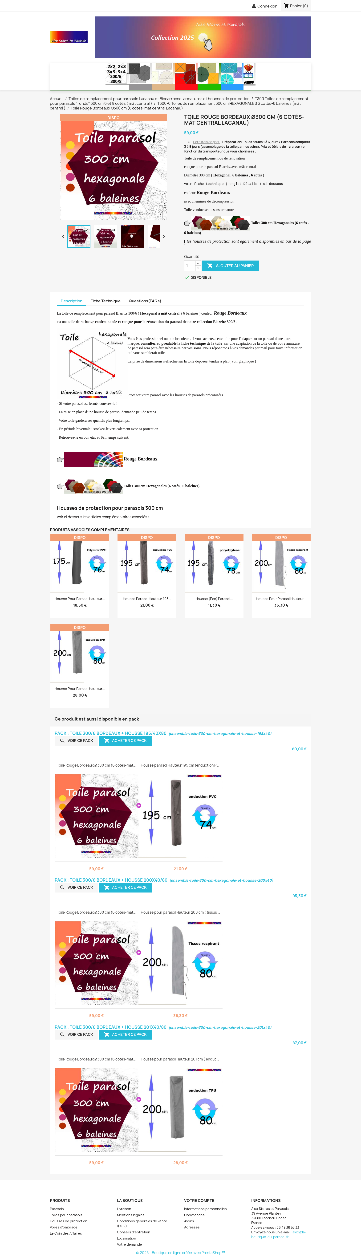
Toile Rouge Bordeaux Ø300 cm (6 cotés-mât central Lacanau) (96, 765)
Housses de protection (68, 1221)
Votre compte (199, 1200)
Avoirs (189, 1221)
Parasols (57, 1209)
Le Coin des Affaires (66, 1233)
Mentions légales (131, 1215)
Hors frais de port (206, 142)
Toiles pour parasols (66, 1215)
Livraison (124, 1209)
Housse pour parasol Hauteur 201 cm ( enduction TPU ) (180, 1059)
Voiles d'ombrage (63, 1227)
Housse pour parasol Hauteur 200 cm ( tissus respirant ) (180, 912)
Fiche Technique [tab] (106, 301)
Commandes (194, 1215)
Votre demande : (130, 1244)
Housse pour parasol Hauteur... (80, 598)
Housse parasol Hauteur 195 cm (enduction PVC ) (180, 765)
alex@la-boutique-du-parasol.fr (278, 1234)
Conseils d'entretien (133, 1232)
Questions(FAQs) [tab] (145, 301)
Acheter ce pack (125, 741)
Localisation (126, 1238)
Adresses (192, 1227)
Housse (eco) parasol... (214, 598)
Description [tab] (71, 301)
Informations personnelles (205, 1209)
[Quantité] (189, 266)
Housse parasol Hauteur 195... (147, 598)
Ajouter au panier (230, 266)
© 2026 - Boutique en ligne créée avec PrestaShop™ (180, 1252)
